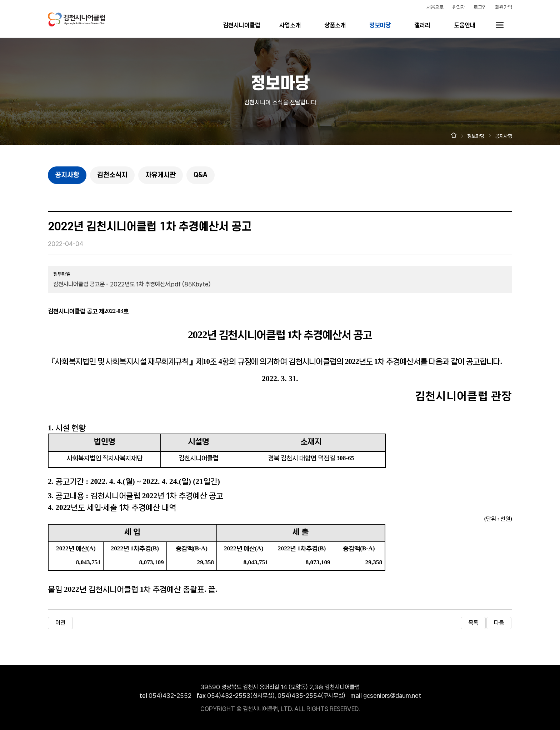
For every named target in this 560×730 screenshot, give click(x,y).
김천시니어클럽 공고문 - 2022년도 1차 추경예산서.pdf (132, 284)
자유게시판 (160, 175)
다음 (499, 623)
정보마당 (380, 25)
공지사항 (67, 175)
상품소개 (335, 25)
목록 (473, 623)
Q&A (201, 175)
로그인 (480, 7)
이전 (60, 623)
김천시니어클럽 (241, 25)
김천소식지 (112, 175)
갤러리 (422, 25)
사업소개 (290, 25)
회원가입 (503, 7)
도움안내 (464, 25)
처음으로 (435, 7)
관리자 (458, 7)
